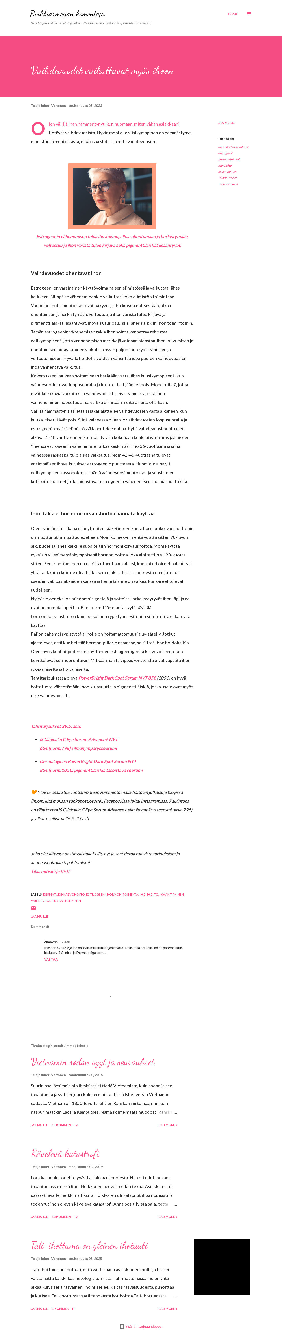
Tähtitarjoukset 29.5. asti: (56, 726)
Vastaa (51, 959)
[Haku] (232, 14)
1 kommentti (63, 1308)
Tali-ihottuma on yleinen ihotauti (89, 1245)
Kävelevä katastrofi (65, 1153)
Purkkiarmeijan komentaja (67, 13)
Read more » (167, 1125)
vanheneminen (228, 184)
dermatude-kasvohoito (233, 147)
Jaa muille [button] (226, 122)
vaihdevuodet (227, 178)
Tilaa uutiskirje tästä (50, 871)
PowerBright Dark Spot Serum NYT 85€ (117, 677)
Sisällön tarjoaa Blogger (141, 1326)
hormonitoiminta (229, 159)
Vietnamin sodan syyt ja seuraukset (92, 1062)
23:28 (66, 942)
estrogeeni (225, 153)
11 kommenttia (65, 1125)
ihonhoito (225, 165)
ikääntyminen (227, 171)
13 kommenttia (65, 1217)
